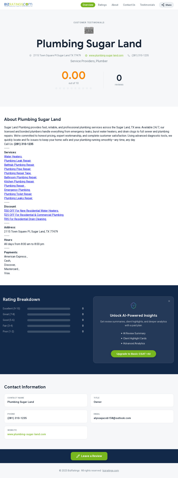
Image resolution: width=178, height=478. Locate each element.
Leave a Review (89, 456)
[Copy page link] (166, 5)
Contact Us (129, 4)
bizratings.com (111, 470)
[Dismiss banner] (169, 301)
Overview (88, 4)
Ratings (102, 4)
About (115, 4)
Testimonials (147, 4)
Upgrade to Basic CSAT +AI (133, 353)
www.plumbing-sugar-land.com (104, 55)
